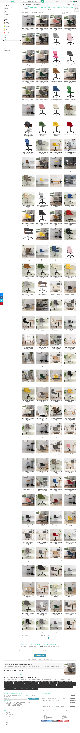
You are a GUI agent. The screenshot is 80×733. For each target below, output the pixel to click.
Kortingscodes (64, 713)
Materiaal (6, 3)
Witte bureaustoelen (34, 683)
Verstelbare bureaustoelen (51, 686)
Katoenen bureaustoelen (43, 685)
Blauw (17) (7, 28)
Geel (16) (6, 29)
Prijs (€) (5, 39)
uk (6, 726)
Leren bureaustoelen (53, 683)
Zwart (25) (7, 20)
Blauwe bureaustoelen (52, 681)
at (6, 729)
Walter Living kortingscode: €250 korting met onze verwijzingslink (59, 698)
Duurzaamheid (64, 711)
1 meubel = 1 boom (65, 714)
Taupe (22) (7, 23)
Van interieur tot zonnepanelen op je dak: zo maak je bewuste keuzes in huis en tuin (59, 703)
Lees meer (76, 10)
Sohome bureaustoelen (26, 685)
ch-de (7, 720)
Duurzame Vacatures (9, 706)
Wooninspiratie (64, 717)
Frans (7, 713)
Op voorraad (7, 50)
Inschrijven (34, 698)
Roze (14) (6, 31)
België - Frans (8, 715)
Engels (7, 724)
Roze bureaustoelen (33, 686)
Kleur (5, 16)
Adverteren (64, 716)
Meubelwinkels (45, 716)
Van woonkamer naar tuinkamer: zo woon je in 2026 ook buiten (59, 696)
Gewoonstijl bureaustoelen (8, 683)
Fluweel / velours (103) (9, 7)
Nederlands (8, 712)
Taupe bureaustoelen (35, 681)
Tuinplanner (64, 715)
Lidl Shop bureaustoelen (16, 681)
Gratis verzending (8, 48)
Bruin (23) (6, 22)
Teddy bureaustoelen (68, 681)
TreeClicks (7, 702)
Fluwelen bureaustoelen (24, 686)
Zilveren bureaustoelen (8, 688)
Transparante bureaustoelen (8, 685)
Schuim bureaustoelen (16, 688)
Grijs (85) (6, 19)
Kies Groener (8, 705)
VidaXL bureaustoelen (7, 686)
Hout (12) (6, 8)
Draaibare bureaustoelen (42, 686)
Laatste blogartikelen (46, 693)
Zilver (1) (6, 33)
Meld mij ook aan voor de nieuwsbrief (24, 653)
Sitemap (44, 715)
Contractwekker (8, 707)
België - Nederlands (9, 714)
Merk (5, 35)
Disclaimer (45, 714)
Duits (7, 722)
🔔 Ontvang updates (40, 655)
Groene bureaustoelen (33, 688)
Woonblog (45, 713)
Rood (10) (7, 32)
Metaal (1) (7, 13)
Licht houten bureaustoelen (71, 683)
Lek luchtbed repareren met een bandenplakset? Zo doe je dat (59, 706)
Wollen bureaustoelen (68, 686)
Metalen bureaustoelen (60, 685)
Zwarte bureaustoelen (52, 685)
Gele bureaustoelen (60, 681)
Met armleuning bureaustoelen (44, 683)
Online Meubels (46, 710)
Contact (63, 718)
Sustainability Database (10, 709)
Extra (5, 47)
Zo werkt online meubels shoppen (49, 717)
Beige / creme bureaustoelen (26, 681)
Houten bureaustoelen (60, 686)
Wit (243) (6, 17)
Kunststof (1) (7, 14)
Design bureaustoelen (26, 683)
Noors (7, 717)
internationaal (16, 706)
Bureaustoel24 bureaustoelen (70, 685)
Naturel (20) (7, 25)
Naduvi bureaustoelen (61, 683)
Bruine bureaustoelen (16, 686)
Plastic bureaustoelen (7, 681)
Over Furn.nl (45, 711)
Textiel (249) (7, 5)
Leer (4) (6, 11)
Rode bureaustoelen (35, 685)
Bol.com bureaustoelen (18, 683)
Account (70, 1)
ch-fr (6, 721)
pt (6, 723)
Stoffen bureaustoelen (24, 688)
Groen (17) (7, 26)
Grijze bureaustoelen (18, 685)
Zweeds (7, 719)
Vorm (5, 45)
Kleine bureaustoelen (43, 681)
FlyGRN (7, 703)
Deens (7, 727)
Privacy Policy (45, 718)
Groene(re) (12, 1)
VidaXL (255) (7, 37)
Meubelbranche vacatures (66, 710)
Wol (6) (6, 10)
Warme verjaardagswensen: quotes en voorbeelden (59, 700)
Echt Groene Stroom (9, 704)
